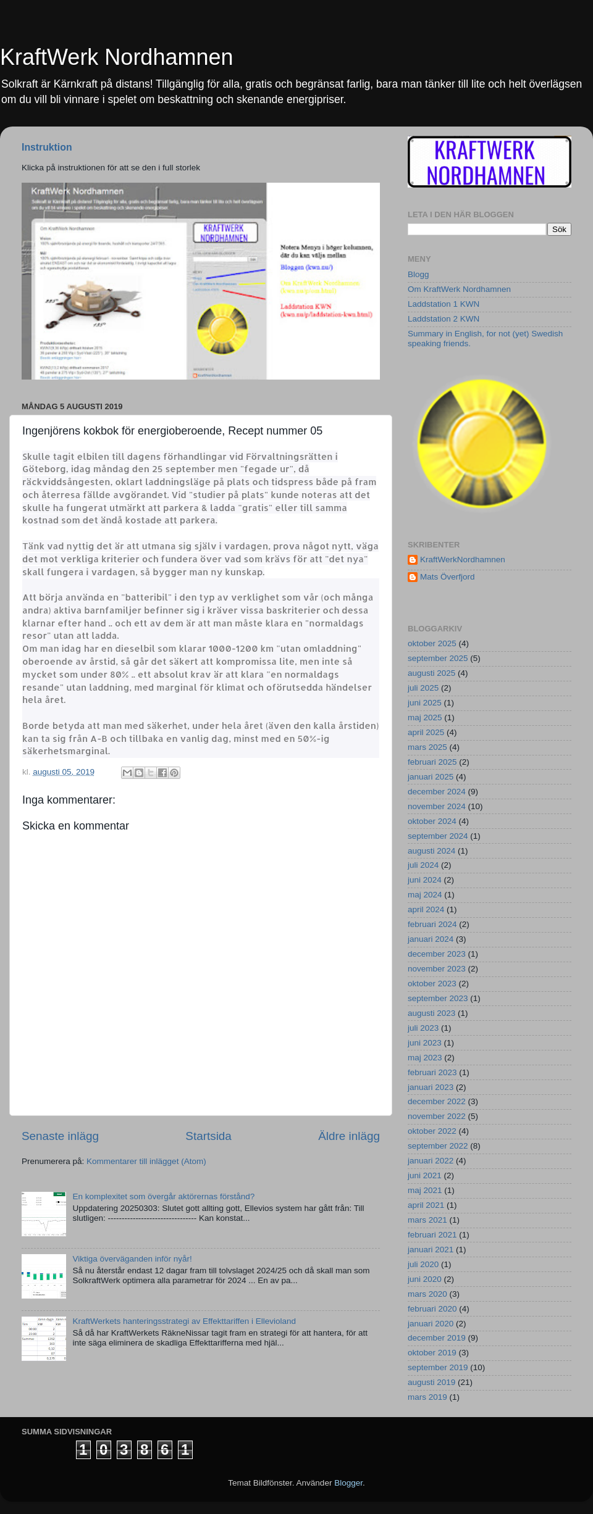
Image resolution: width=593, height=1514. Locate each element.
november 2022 (437, 1116)
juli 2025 (423, 688)
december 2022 (437, 1101)
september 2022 (438, 1145)
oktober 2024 (432, 821)
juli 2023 (423, 1028)
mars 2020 (427, 1294)
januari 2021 (430, 1249)
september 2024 (438, 836)
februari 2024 (432, 924)
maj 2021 (425, 1190)
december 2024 (437, 791)
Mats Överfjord (447, 576)
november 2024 (437, 806)
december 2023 (437, 954)
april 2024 (426, 909)
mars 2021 (427, 1220)
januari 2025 (430, 776)
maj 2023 (425, 1057)
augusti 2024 (431, 850)
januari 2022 (430, 1160)
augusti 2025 (431, 673)
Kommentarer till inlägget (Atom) (146, 1161)
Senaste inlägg (60, 1135)
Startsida (208, 1135)
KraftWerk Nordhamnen (116, 57)
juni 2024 (425, 879)
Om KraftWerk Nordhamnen (459, 289)
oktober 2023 (432, 983)
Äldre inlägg (349, 1135)
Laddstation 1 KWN (443, 304)
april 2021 (426, 1205)
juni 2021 (425, 1175)
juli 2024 (423, 865)
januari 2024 (430, 939)
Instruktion (47, 147)
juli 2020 (423, 1264)
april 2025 (426, 732)
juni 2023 (425, 1042)
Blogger (348, 1482)
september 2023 (438, 998)
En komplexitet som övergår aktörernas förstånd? (163, 1196)
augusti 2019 (431, 1382)
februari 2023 (432, 1072)
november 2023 (437, 968)
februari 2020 (432, 1308)
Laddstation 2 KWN (443, 318)
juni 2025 (425, 702)
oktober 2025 (432, 643)
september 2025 (438, 658)
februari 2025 (432, 762)
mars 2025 (427, 747)
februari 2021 (432, 1234)
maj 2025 (425, 717)
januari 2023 (430, 1087)
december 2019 (437, 1337)
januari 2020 (430, 1323)
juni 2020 (425, 1279)
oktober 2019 (432, 1352)
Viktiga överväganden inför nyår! (131, 1258)
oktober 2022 (432, 1131)
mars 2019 (427, 1397)
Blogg (418, 274)
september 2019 (438, 1367)
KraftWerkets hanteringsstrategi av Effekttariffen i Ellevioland (184, 1321)
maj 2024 (425, 894)
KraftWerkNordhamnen (462, 559)
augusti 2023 (431, 1013)
